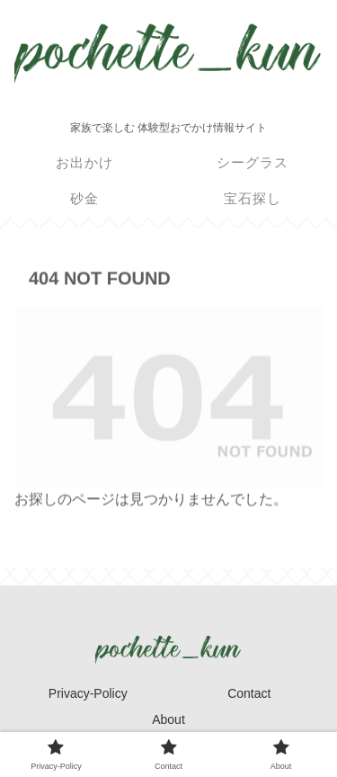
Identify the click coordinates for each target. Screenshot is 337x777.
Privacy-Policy (88, 693)
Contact (248, 693)
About (168, 719)
